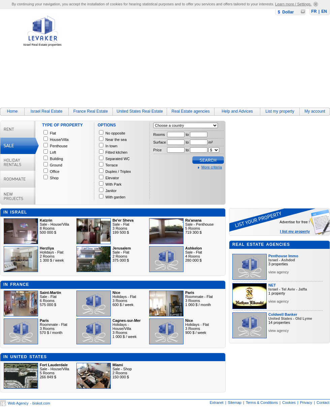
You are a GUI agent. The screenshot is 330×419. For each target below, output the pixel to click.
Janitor (111, 191)
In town (111, 146)
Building (56, 159)
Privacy (306, 403)
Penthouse (59, 146)
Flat (53, 133)
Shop (54, 178)
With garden (115, 197)
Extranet (217, 403)
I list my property (295, 231)
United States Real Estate (140, 111)
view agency (278, 272)
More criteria (211, 167)
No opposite (115, 133)
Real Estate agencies (190, 111)
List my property (279, 111)
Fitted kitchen (116, 152)
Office (55, 171)
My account (314, 111)
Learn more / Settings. (293, 4)
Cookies (289, 403)
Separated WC (117, 159)
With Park (113, 184)
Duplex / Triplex (118, 171)
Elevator (112, 178)
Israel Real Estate (47, 111)
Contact (323, 403)
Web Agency (18, 403)
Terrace (111, 165)
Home (12, 111)
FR (314, 11)
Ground (56, 165)
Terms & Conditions (262, 403)
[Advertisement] (172, 56)
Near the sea (116, 140)
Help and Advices (237, 111)
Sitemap (234, 403)
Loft (53, 152)
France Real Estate (90, 111)
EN (324, 11)
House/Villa (59, 140)
